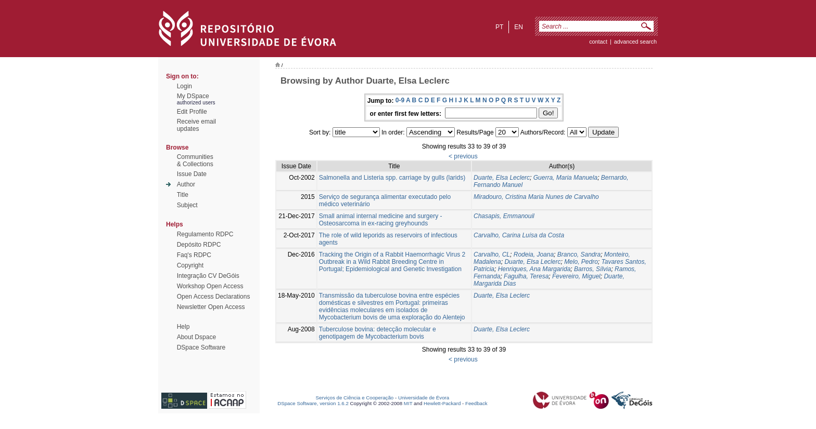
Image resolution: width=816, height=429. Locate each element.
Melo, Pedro (581, 261)
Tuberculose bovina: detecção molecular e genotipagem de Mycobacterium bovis (377, 333)
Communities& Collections (195, 160)
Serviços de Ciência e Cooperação (355, 397)
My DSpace (193, 96)
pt (499, 27)
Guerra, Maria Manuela (565, 177)
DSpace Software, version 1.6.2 (313, 403)
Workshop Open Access (210, 286)
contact (598, 41)
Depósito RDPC (199, 244)
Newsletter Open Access (211, 307)
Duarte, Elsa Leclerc (502, 177)
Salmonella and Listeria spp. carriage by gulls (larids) (392, 177)
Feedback (476, 403)
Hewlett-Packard (442, 403)
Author (186, 184)
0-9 (400, 100)
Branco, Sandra (579, 254)
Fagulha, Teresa (526, 276)
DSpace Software (201, 347)
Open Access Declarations (213, 296)
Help (183, 326)
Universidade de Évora (423, 397)
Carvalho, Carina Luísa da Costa (519, 235)
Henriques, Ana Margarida (534, 269)
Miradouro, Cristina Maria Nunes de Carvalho (536, 196)
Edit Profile (192, 111)
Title (182, 194)
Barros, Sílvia (592, 269)
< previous (463, 156)
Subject (187, 205)
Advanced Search (635, 41)
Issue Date (192, 174)
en (518, 27)
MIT (408, 403)
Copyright (190, 265)
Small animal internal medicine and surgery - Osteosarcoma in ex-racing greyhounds (380, 219)
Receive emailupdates (196, 125)
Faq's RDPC (194, 255)
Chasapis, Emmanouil (504, 216)
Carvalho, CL (492, 254)
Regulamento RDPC (205, 234)
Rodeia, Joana (534, 254)
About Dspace (196, 337)
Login (184, 86)
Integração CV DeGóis (208, 275)
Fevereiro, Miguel (576, 276)
